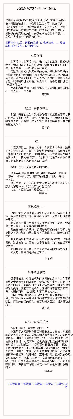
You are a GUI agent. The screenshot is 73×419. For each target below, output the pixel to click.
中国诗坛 (59, 408)
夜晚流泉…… (51, 42)
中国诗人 (48, 408)
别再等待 (10, 42)
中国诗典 (37, 408)
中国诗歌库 (13, 408)
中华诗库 (26, 408)
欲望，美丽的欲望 (27, 42)
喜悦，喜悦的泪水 (27, 45)
